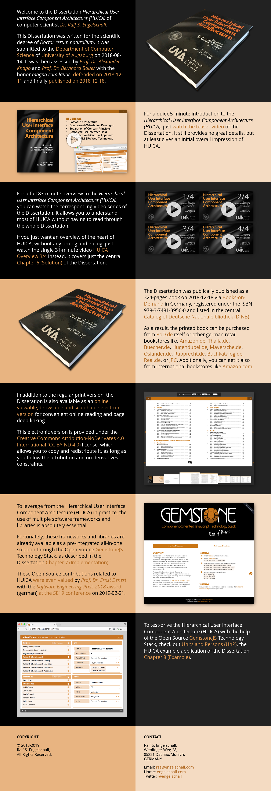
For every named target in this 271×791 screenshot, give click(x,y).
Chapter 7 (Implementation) (77, 562)
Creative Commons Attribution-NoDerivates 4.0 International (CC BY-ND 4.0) (70, 441)
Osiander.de (158, 353)
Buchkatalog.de (224, 353)
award (79, 586)
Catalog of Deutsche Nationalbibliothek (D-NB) (196, 316)
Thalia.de (218, 340)
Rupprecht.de (189, 353)
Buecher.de (157, 347)
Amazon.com (237, 366)
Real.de (152, 360)
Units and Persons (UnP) (209, 644)
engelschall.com (171, 771)
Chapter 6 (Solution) (39, 262)
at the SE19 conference (65, 592)
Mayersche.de (226, 347)
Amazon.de (192, 340)
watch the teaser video (198, 126)
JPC (173, 360)
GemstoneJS (109, 549)
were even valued (53, 580)
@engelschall (170, 776)
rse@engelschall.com (175, 767)
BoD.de (164, 334)
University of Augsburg (67, 55)
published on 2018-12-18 (77, 80)
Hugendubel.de (189, 347)
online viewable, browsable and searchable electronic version (70, 407)
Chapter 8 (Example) (167, 657)
